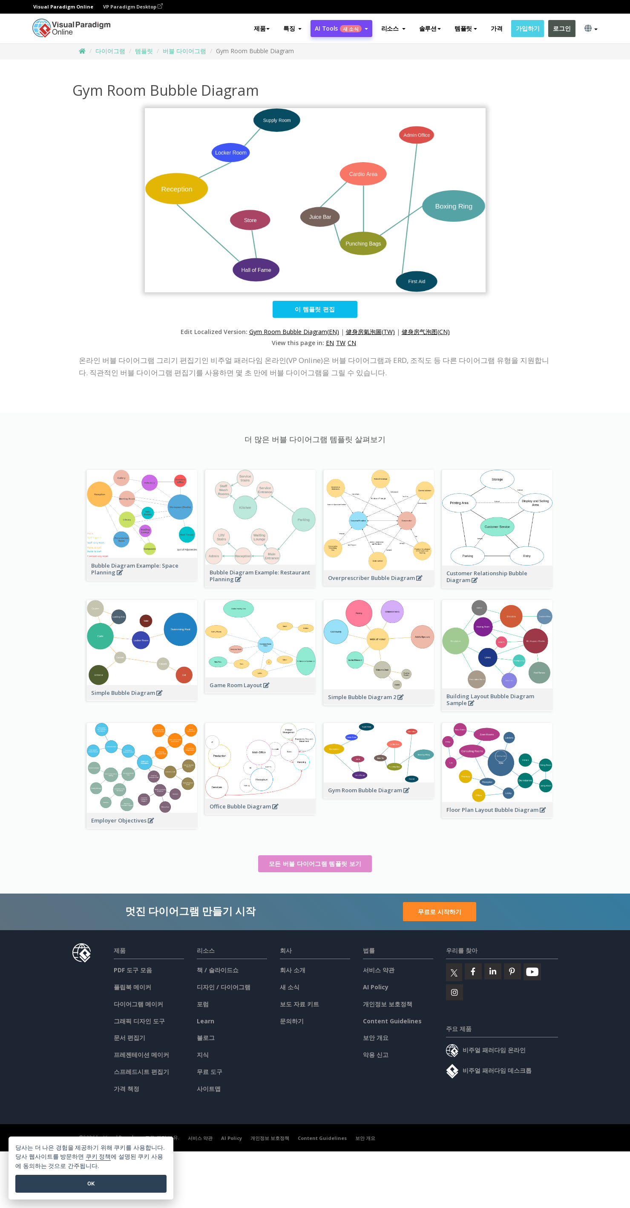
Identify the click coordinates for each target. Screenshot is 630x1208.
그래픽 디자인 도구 (139, 1021)
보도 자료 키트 (299, 1004)
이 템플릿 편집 (315, 309)
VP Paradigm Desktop (133, 6)
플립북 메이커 (132, 987)
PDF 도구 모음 (133, 970)
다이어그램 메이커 (138, 1004)
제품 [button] (262, 28)
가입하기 (527, 28)
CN (352, 343)
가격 (496, 28)
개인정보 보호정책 (387, 1004)
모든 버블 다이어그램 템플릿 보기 (315, 864)
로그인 (561, 28)
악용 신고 (375, 1055)
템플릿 (144, 51)
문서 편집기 (129, 1038)
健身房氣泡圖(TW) (370, 332)
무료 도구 (209, 1072)
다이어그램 (110, 51)
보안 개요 (375, 1038)
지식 (203, 1055)
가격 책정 (126, 1089)
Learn (205, 1021)
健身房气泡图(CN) (426, 332)
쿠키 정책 (98, 1156)
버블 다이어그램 (184, 51)
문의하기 (292, 1021)
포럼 (203, 1004)
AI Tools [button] (341, 28)
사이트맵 (209, 1089)
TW (340, 343)
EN (330, 343)
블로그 (206, 1038)
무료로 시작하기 (439, 912)
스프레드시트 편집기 (141, 1072)
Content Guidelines (392, 1021)
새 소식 (289, 987)
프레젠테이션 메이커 (141, 1055)
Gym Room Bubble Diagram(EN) (294, 332)
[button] (292, 28)
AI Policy (375, 987)
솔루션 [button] (430, 28)
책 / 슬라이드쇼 (218, 970)
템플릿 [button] (466, 28)
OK (91, 1183)
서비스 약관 (378, 970)
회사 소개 (292, 970)
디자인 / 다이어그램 (223, 987)
